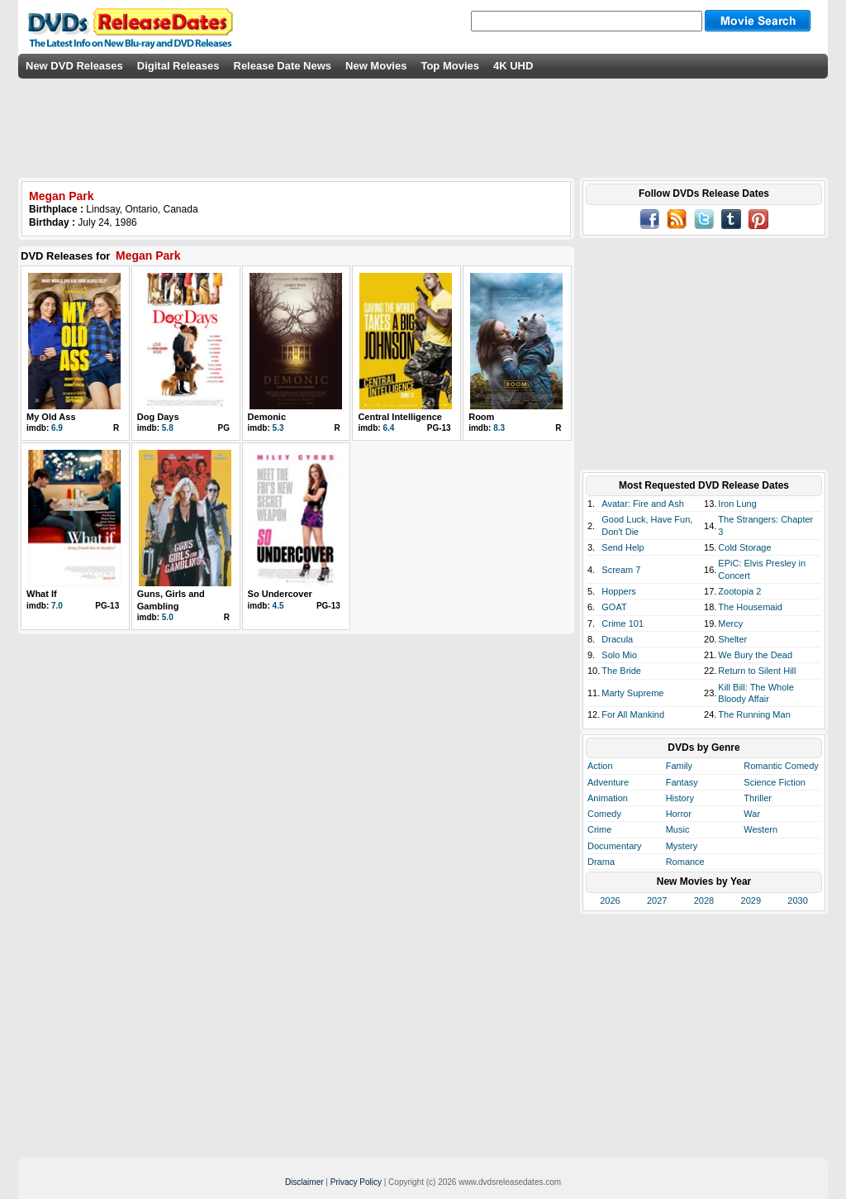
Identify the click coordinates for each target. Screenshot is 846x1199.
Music (678, 829)
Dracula (617, 639)
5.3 (278, 427)
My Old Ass (51, 417)
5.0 (167, 617)
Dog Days (158, 417)
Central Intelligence (399, 417)
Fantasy (682, 782)
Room (481, 417)
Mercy (730, 623)
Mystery (682, 846)
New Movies (375, 66)
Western (760, 829)
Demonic (267, 417)
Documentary (614, 846)
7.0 (57, 605)
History (680, 798)
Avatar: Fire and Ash (642, 504)
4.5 (278, 605)
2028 (704, 900)
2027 (657, 900)
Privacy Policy (356, 1182)
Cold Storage (744, 547)
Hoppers (618, 591)
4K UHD (513, 66)
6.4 (388, 427)
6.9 (57, 427)
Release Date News (283, 66)
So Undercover (280, 594)
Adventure (608, 782)
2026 (610, 900)
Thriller (758, 798)
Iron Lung (737, 504)
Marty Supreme (632, 693)
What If (41, 594)
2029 (751, 900)
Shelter (732, 639)
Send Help (622, 547)
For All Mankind (632, 714)
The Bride (621, 671)
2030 (797, 900)
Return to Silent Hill (757, 671)
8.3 (499, 427)
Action (600, 766)
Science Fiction (775, 782)
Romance (685, 862)
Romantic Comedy (781, 766)
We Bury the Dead (755, 655)
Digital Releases (178, 66)
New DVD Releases (74, 66)
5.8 (167, 427)
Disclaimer (304, 1182)
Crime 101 (622, 623)
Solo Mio (619, 655)
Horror (679, 814)
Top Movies (450, 66)
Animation (607, 798)
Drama (601, 862)
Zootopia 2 (739, 591)
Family (679, 766)
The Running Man (754, 714)
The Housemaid (750, 607)
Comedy (604, 814)
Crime (599, 829)
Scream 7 (620, 570)
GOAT (613, 607)
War (752, 814)
